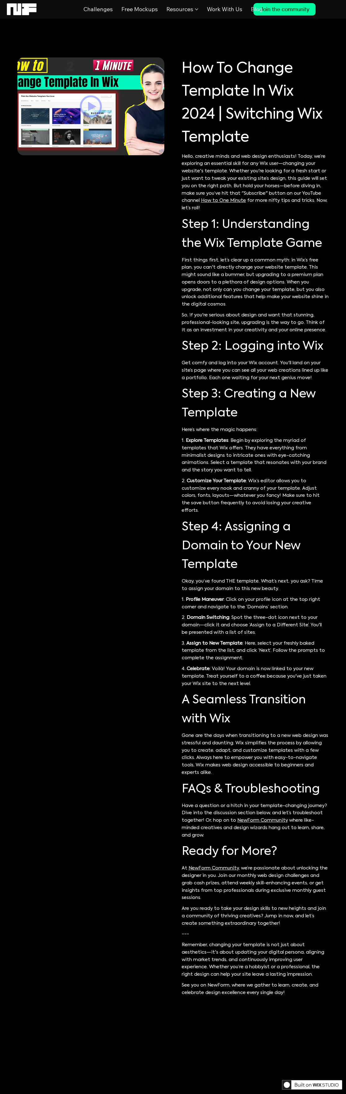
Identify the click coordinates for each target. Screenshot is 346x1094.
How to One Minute (223, 200)
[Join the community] (284, 9)
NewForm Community (262, 820)
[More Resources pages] (196, 9)
